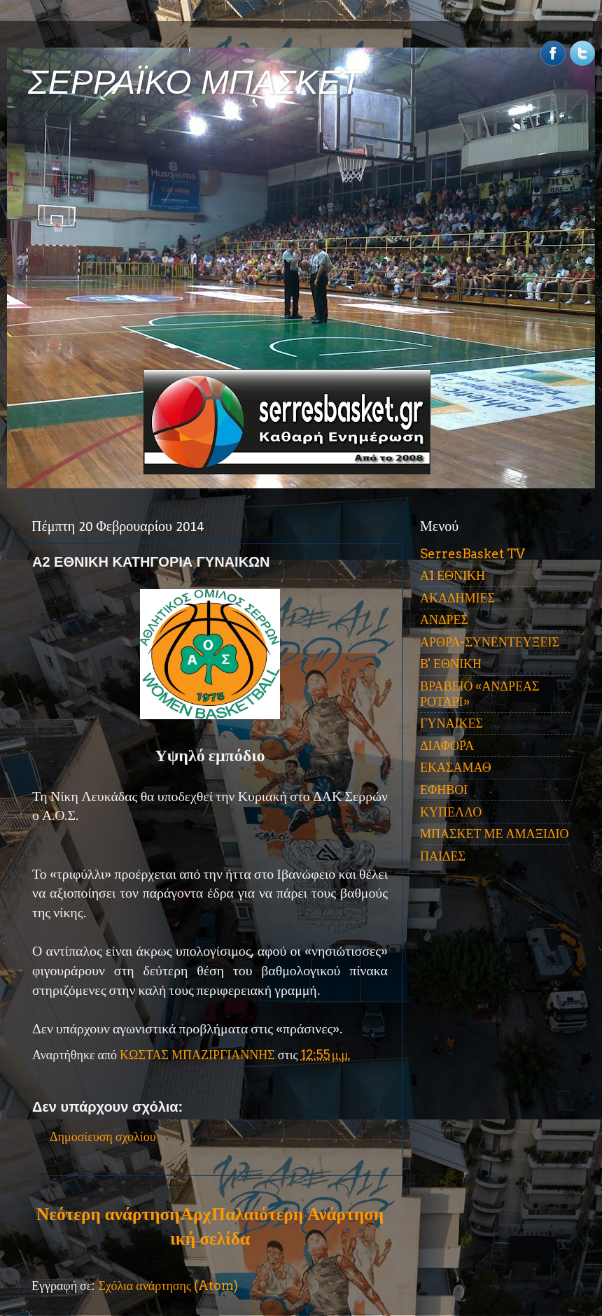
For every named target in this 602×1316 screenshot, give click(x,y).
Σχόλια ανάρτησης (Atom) (168, 1285)
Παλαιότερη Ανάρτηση (297, 1213)
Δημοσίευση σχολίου (103, 1136)
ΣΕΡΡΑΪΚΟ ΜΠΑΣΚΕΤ (194, 82)
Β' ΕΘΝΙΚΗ (451, 663)
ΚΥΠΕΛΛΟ (451, 812)
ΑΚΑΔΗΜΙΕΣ (457, 597)
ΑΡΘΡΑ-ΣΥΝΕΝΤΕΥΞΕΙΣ (489, 642)
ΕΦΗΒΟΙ (444, 789)
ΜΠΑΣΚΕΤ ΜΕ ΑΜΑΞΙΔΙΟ (494, 833)
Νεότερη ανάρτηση (107, 1213)
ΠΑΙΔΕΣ (442, 856)
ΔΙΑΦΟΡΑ (447, 745)
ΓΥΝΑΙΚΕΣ (451, 723)
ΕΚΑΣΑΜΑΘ (455, 767)
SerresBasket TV (472, 553)
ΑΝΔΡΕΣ (444, 619)
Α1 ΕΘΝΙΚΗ (452, 575)
